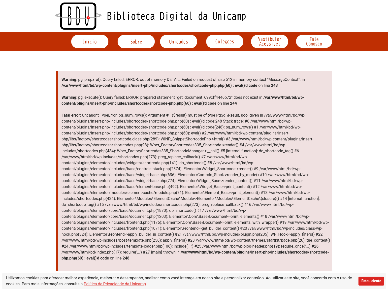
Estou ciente (371, 281)
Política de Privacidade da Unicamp (115, 284)
